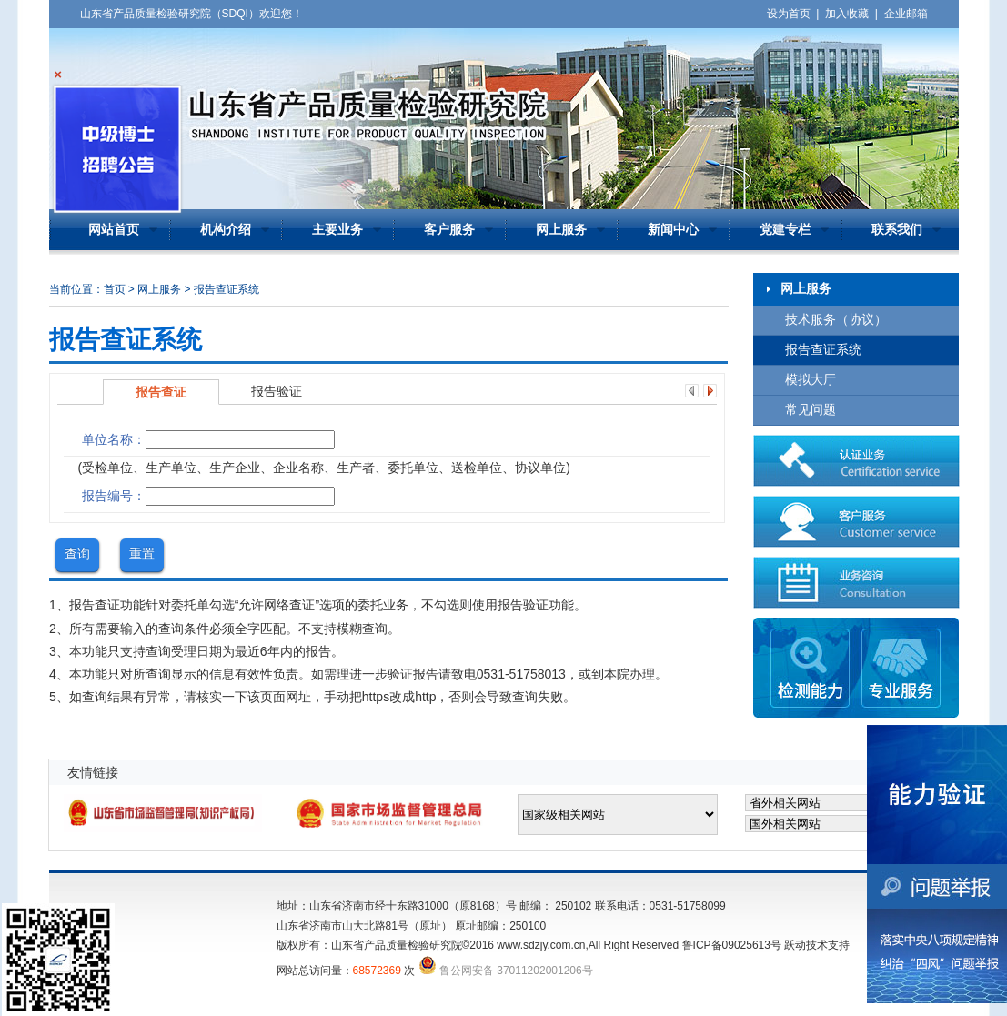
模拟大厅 (810, 380)
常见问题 (810, 410)
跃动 (795, 945)
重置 (142, 554)
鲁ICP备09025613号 (731, 945)
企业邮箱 (906, 13)
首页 (115, 289)
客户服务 (449, 229)
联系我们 (896, 229)
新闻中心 (673, 229)
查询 (77, 554)
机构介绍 (225, 229)
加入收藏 (847, 13)
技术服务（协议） (836, 320)
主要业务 (337, 229)
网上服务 (561, 229)
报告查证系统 (823, 350)
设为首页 (789, 13)
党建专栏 (785, 229)
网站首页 (113, 229)
